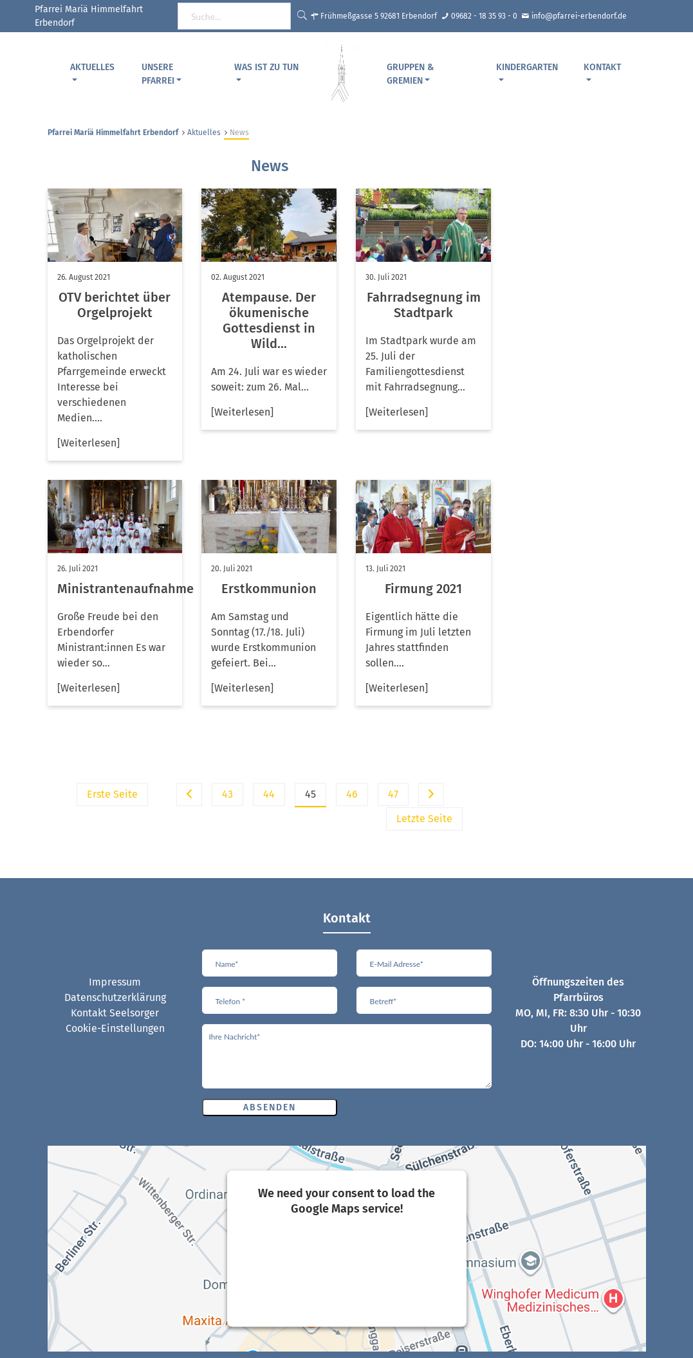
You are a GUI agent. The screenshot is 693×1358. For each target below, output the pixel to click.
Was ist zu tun (266, 67)
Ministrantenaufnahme (125, 588)
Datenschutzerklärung (115, 997)
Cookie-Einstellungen (115, 1028)
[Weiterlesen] (88, 443)
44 (269, 794)
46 (352, 794)
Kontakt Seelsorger (115, 1013)
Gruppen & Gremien (410, 74)
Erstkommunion (269, 588)
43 (227, 794)
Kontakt (602, 67)
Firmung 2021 (423, 588)
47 (393, 794)
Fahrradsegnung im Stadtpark (424, 304)
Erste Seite (112, 794)
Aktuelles (92, 67)
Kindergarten (527, 67)
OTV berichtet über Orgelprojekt (115, 304)
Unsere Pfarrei (158, 74)
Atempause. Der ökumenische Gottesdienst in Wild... (269, 320)
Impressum (115, 982)
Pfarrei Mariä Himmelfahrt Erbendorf (113, 132)
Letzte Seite (424, 818)
